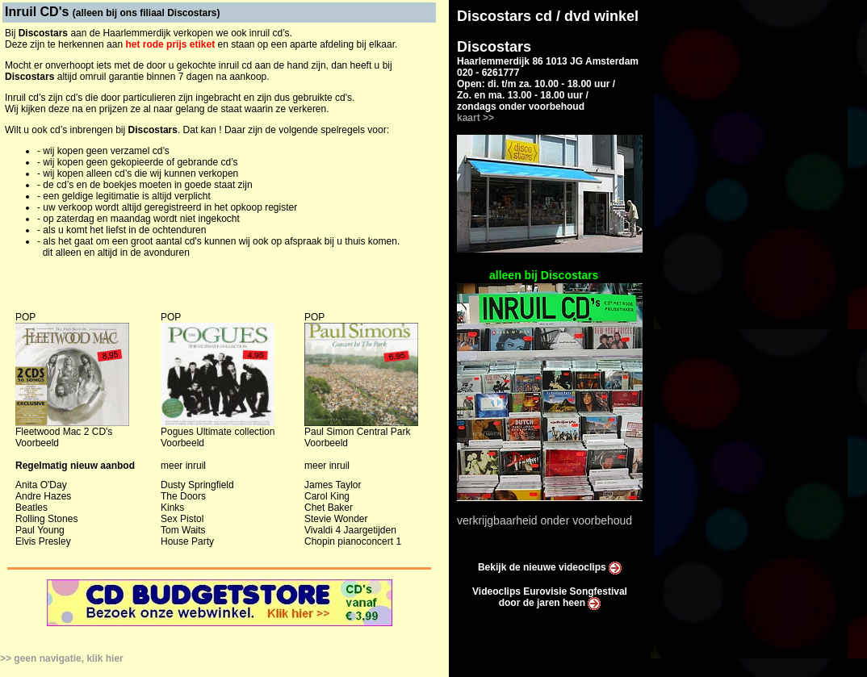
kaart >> (475, 117)
